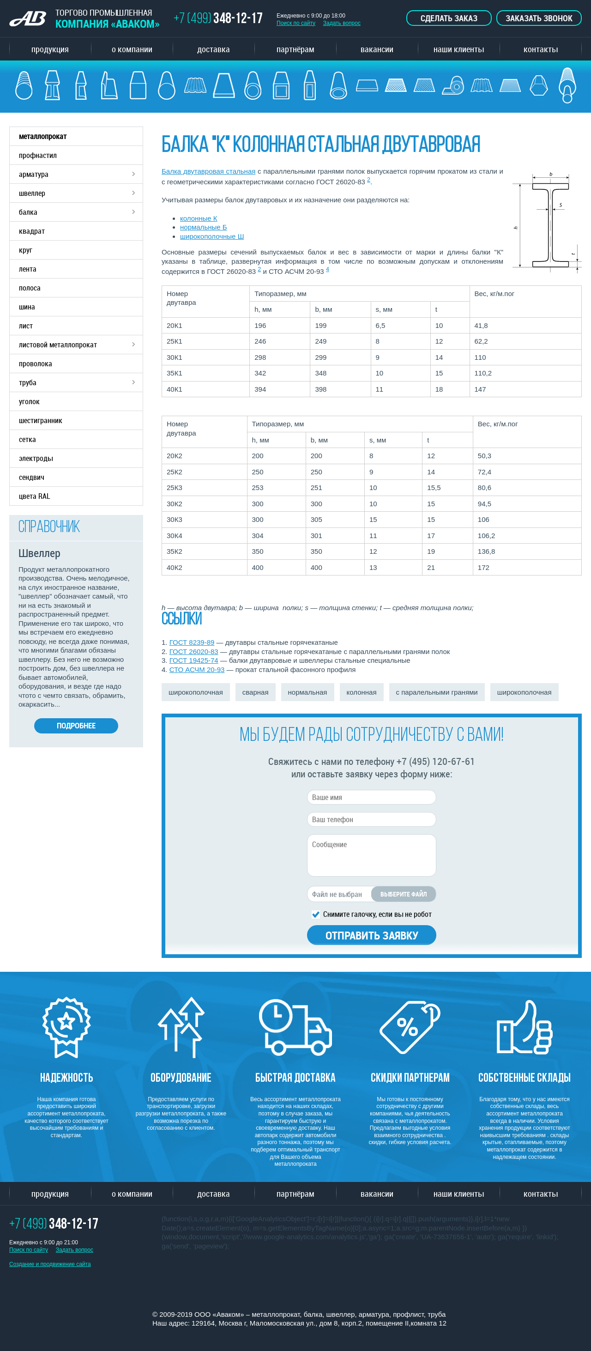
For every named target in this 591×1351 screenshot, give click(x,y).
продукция (50, 49)
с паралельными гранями (437, 692)
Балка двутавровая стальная (208, 171)
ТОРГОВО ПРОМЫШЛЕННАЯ (84, 18)
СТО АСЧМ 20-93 (197, 669)
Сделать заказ (449, 18)
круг (25, 250)
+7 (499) (218, 19)
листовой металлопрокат (81, 344)
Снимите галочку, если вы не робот (377, 913)
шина (27, 307)
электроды (36, 458)
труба (81, 382)
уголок (29, 401)
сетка (27, 439)
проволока (35, 363)
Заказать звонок (539, 18)
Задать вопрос (342, 23)
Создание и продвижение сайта (50, 1264)
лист (26, 326)
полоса (30, 288)
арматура (81, 174)
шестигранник (40, 420)
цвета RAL (34, 496)
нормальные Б (203, 227)
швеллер (81, 193)
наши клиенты (459, 49)
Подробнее (76, 725)
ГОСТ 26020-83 (193, 651)
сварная (255, 692)
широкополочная (196, 692)
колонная (362, 692)
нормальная (307, 692)
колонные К (198, 218)
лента (27, 269)
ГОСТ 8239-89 (192, 642)
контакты (541, 49)
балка (81, 212)
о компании (132, 49)
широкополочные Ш (212, 236)
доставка (213, 49)
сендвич (31, 477)
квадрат (32, 231)
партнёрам (295, 49)
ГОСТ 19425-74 (193, 660)
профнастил (38, 155)
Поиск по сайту (296, 23)
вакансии (377, 49)
